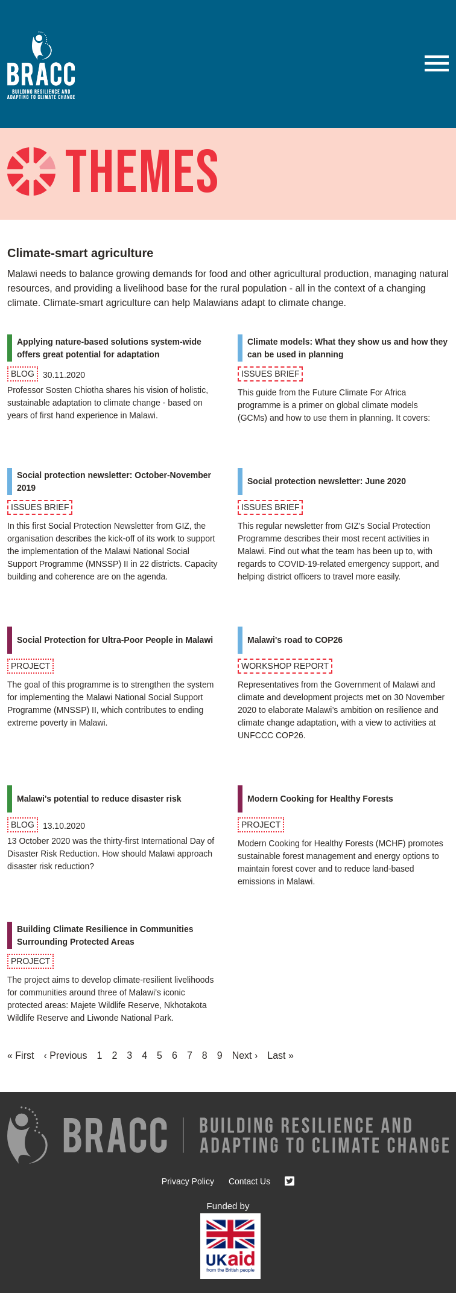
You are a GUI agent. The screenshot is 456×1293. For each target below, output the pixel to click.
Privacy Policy (188, 1181)
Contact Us (249, 1181)
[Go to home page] (45, 65)
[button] (437, 63)
